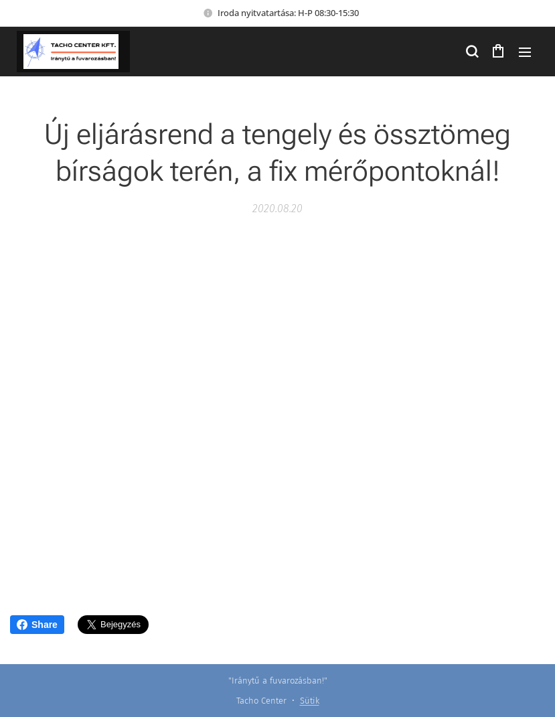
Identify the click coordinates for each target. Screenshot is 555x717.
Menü (525, 52)
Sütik (309, 701)
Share (37, 624)
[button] (471, 51)
